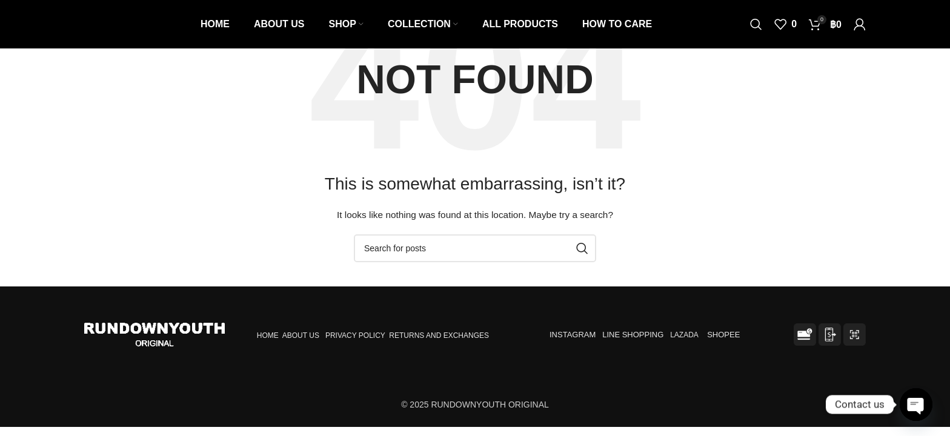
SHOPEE (724, 334)
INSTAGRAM (573, 334)
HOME (268, 335)
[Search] (756, 24)
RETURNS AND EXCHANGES (439, 335)
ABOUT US (300, 335)
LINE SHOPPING (635, 334)
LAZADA (685, 335)
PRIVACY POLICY (355, 335)
